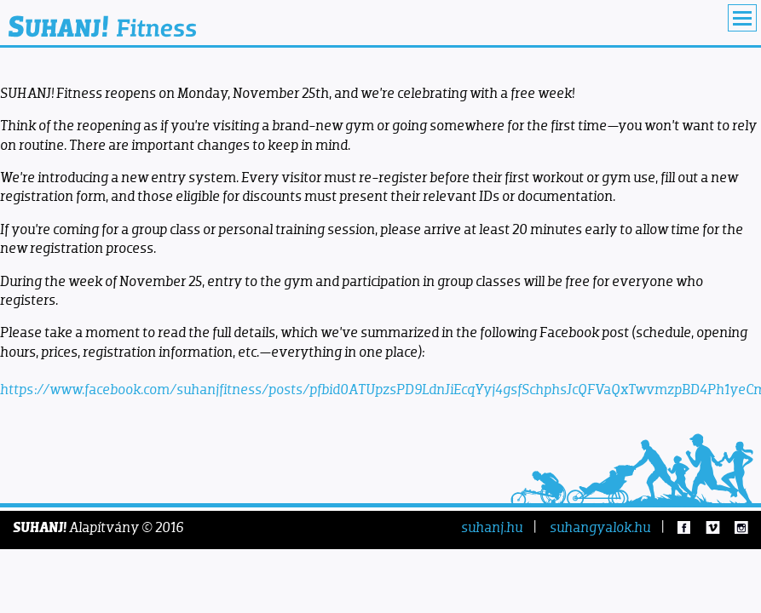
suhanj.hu (491, 527)
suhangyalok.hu (600, 527)
